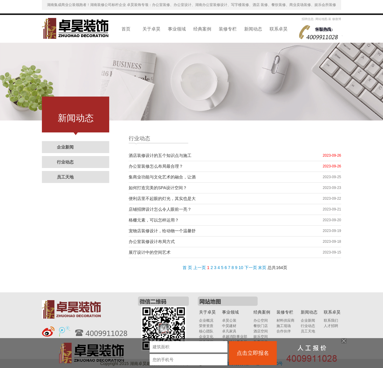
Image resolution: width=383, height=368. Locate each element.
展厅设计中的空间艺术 (150, 252)
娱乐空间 (260, 337)
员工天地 (65, 177)
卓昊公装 (229, 320)
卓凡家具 (229, 331)
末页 (262, 267)
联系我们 (331, 320)
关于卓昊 (151, 28)
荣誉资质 (206, 326)
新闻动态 (253, 28)
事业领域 (177, 28)
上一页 (199, 267)
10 (240, 267)
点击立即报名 (253, 353)
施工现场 (283, 326)
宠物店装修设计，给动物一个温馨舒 (162, 230)
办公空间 (260, 320)
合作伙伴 (283, 331)
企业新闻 (65, 147)
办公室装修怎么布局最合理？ (156, 166)
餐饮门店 (260, 326)
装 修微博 (334, 19)
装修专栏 (228, 28)
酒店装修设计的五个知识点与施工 (160, 155)
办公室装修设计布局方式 (152, 241)
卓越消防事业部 (234, 337)
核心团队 (206, 331)
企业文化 (206, 337)
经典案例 (202, 28)
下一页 (250, 267)
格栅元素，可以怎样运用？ (154, 220)
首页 (125, 28)
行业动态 (65, 162)
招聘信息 (308, 19)
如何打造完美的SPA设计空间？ (158, 187)
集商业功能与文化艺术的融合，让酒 (162, 177)
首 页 (187, 267)
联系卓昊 (279, 28)
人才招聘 (331, 326)
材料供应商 (285, 320)
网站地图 (320, 19)
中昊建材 (229, 326)
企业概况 (206, 320)
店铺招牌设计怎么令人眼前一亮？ (160, 209)
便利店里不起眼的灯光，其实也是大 (162, 198)
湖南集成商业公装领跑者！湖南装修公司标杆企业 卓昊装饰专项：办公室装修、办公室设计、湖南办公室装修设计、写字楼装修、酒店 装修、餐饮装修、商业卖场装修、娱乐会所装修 (191, 5)
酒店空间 (260, 331)
